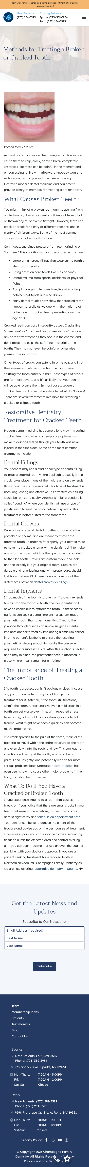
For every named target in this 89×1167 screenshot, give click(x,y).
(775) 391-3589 (46, 1056)
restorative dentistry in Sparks (55, 869)
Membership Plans (25, 1012)
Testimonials (21, 1024)
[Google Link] (53, 1140)
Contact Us (20, 1036)
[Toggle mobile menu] (84, 17)
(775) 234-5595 (26, 17)
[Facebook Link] (46, 1140)
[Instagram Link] (66, 1140)
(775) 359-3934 (58, 17)
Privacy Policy (31, 1140)
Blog (15, 1030)
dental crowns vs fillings (51, 582)
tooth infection (62, 766)
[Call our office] (56, 1159)
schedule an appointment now (58, 817)
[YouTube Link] (60, 1140)
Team (16, 1006)
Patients (18, 1018)
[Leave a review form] (67, 1159)
